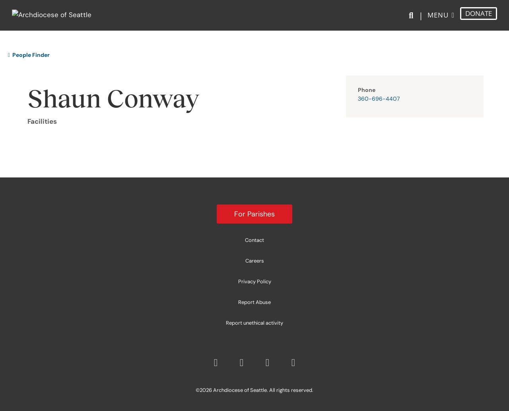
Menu (438, 19)
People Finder (29, 54)
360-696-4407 (379, 98)
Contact (254, 240)
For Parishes (254, 214)
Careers (254, 260)
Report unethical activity (254, 322)
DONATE (478, 17)
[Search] (412, 20)
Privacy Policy (254, 281)
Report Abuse (254, 302)
